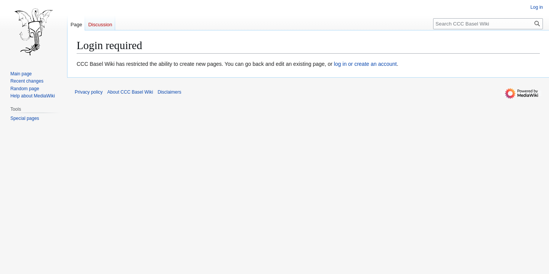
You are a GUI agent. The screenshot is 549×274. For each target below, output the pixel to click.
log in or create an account (365, 64)
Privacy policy (89, 92)
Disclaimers (169, 92)
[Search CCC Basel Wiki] (488, 23)
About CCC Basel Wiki (130, 92)
